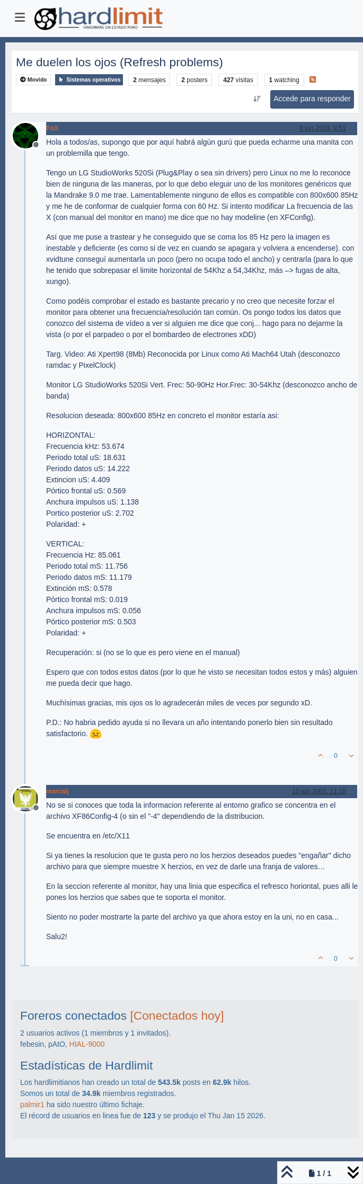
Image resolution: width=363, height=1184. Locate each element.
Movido (33, 79)
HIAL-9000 (87, 1044)
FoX (52, 128)
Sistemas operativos (89, 79)
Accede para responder (312, 98)
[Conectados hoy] (177, 1015)
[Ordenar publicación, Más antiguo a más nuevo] (257, 99)
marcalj (57, 791)
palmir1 (32, 1104)
